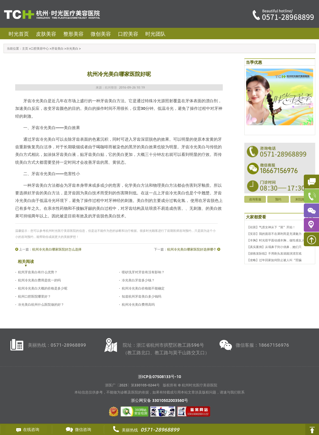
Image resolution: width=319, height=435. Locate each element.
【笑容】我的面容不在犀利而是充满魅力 (274, 233)
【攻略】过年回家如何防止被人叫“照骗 (274, 260)
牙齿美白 (57, 48)
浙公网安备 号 (159, 400)
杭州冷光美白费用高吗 (138, 304)
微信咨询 (78, 429)
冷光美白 (72, 48)
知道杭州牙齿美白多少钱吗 (141, 296)
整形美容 (73, 33)
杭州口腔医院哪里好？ (34, 296)
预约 (278, 199)
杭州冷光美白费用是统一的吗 (39, 280)
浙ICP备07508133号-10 (159, 376)
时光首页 (19, 33)
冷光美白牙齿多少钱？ (138, 280)
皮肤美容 (46, 33)
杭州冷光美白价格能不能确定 (143, 288)
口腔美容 (128, 33)
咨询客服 (255, 199)
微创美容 (101, 33)
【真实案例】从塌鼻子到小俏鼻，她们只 (274, 246)
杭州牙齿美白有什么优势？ (37, 272)
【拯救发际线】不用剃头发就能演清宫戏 (274, 253)
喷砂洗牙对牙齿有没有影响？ (143, 272)
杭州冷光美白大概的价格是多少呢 (42, 288)
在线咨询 (26, 429)
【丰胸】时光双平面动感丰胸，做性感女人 (276, 240)
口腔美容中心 (40, 48)
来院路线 (301, 199)
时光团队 (155, 33)
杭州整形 (111, 87)
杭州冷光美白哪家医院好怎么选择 (57, 249)
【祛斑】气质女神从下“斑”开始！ (271, 227)
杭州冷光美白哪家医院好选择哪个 (191, 249)
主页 (25, 48)
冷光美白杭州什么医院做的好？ (41, 304)
